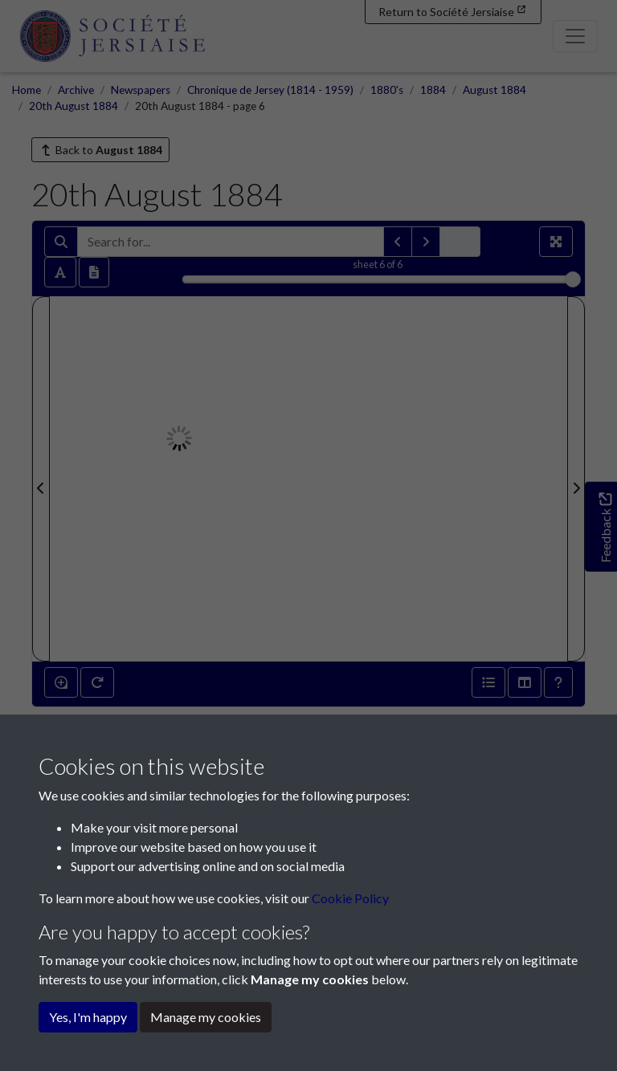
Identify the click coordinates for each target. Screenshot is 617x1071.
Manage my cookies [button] (205, 1016)
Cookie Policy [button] (350, 898)
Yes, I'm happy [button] (88, 1016)
